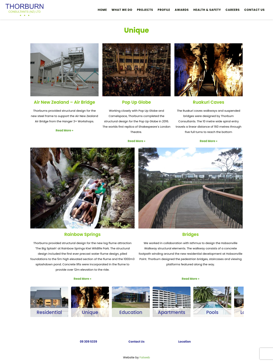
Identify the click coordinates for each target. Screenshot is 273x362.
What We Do (121, 10)
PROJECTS (145, 10)
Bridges (190, 234)
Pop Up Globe (136, 102)
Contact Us (254, 10)
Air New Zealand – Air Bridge (64, 102)
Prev (34, 301)
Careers (233, 10)
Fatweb (145, 357)
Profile (164, 10)
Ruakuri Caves (208, 102)
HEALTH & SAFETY (207, 10)
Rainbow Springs (82, 234)
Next (239, 301)
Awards (182, 10)
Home (102, 10)
